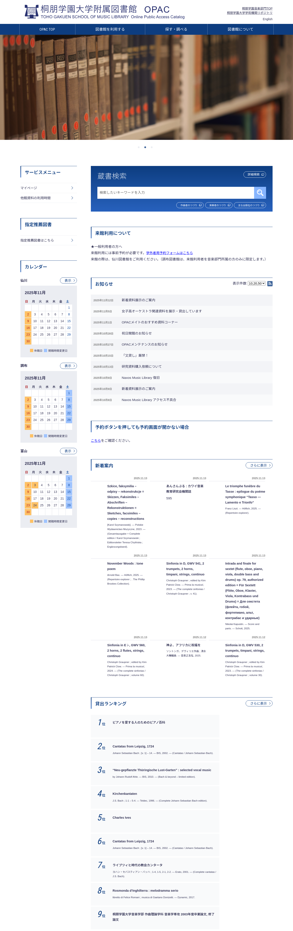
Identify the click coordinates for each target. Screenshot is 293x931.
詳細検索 (250, 175)
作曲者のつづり (175, 205)
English (268, 19)
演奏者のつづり (209, 205)
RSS (270, 284)
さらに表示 (258, 482)
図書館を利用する (110, 29)
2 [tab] (146, 148)
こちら (96, 458)
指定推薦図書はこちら (37, 241)
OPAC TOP (47, 29)
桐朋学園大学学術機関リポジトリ (250, 13)
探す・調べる (176, 29)
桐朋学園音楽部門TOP (257, 8)
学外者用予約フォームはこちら (170, 253)
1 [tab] (140, 148)
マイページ (29, 188)
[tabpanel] (146, 87)
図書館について (240, 29)
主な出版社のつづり (246, 205)
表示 (67, 281)
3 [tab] (153, 148)
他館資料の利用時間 (36, 198)
